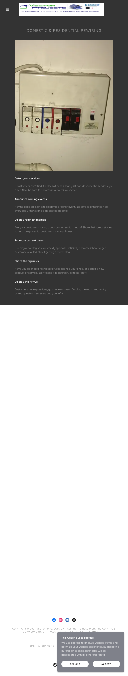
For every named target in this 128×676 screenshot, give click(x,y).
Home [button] (31, 646)
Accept (106, 664)
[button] (7, 9)
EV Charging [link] (46, 646)
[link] (61, 9)
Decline (75, 664)
